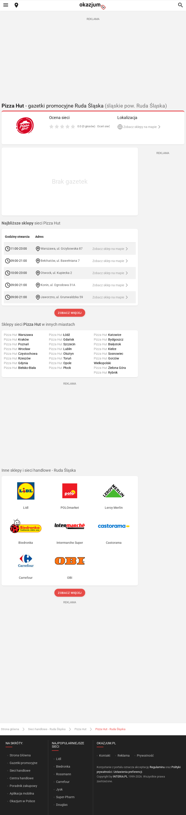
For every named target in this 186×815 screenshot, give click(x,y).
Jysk (59, 789)
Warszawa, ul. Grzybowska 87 (62, 248)
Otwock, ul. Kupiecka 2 (56, 273)
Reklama (124, 755)
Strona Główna (20, 755)
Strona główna (10, 729)
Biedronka (63, 766)
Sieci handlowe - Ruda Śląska (47, 729)
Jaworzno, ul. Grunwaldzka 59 (62, 297)
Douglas (62, 804)
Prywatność (145, 755)
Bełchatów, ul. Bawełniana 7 (60, 260)
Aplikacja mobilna (22, 793)
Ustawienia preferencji (128, 771)
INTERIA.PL (120, 776)
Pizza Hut (80, 729)
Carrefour (63, 782)
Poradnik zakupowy (23, 786)
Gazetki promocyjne (23, 763)
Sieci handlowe (20, 770)
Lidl (58, 759)
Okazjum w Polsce (22, 801)
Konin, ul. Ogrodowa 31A (58, 285)
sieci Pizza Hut (31, 223)
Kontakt (104, 755)
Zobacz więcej (69, 313)
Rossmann (63, 774)
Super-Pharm (65, 797)
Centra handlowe (21, 778)
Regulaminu (157, 767)
